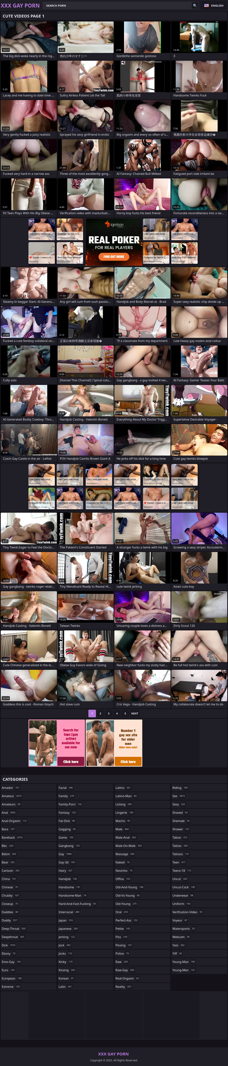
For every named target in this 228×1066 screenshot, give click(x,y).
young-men (184, 970)
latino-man (126, 796)
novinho (124, 870)
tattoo (180, 846)
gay (65, 854)
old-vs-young (128, 895)
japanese (69, 928)
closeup (10, 904)
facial (66, 788)
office (123, 879)
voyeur (180, 920)
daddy (10, 920)
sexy (179, 804)
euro (8, 970)
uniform (181, 904)
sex (179, 796)
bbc (8, 846)
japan (66, 920)
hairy (66, 870)
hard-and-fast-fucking (78, 904)
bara (8, 829)
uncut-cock (184, 887)
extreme (11, 987)
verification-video (187, 912)
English (217, 5)
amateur (12, 796)
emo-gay (11, 962)
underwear (183, 895)
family (67, 796)
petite (123, 928)
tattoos (181, 854)
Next (134, 713)
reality (124, 987)
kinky (66, 962)
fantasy (68, 812)
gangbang (70, 846)
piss (122, 937)
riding (180, 788)
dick (9, 945)
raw (122, 962)
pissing (124, 945)
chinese (10, 887)
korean (67, 978)
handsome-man (73, 895)
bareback (12, 837)
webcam (181, 937)
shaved (180, 812)
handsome (70, 887)
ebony (9, 953)
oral (122, 912)
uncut (180, 879)
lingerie (125, 812)
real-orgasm (128, 978)
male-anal (126, 837)
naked (123, 862)
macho (123, 821)
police (123, 953)
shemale (181, 821)
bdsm (9, 854)
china (9, 879)
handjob (68, 879)
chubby (11, 895)
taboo (180, 837)
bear (8, 862)
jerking (67, 937)
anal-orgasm (15, 821)
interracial (69, 912)
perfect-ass (127, 920)
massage (125, 854)
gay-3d (67, 862)
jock (65, 945)
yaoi (178, 945)
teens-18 (182, 870)
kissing (67, 970)
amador (11, 788)
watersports (184, 928)
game (66, 837)
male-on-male (129, 846)
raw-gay (125, 970)
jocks (66, 953)
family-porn (71, 804)
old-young (127, 904)
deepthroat (13, 937)
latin (66, 987)
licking (124, 804)
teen (179, 862)
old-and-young (130, 887)
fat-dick (67, 821)
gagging (68, 829)
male (122, 829)
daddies (10, 912)
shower (181, 829)
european (12, 978)
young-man (184, 962)
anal (9, 812)
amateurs (11, 804)
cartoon (11, 870)
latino (124, 788)
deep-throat (14, 928)
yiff (177, 953)
